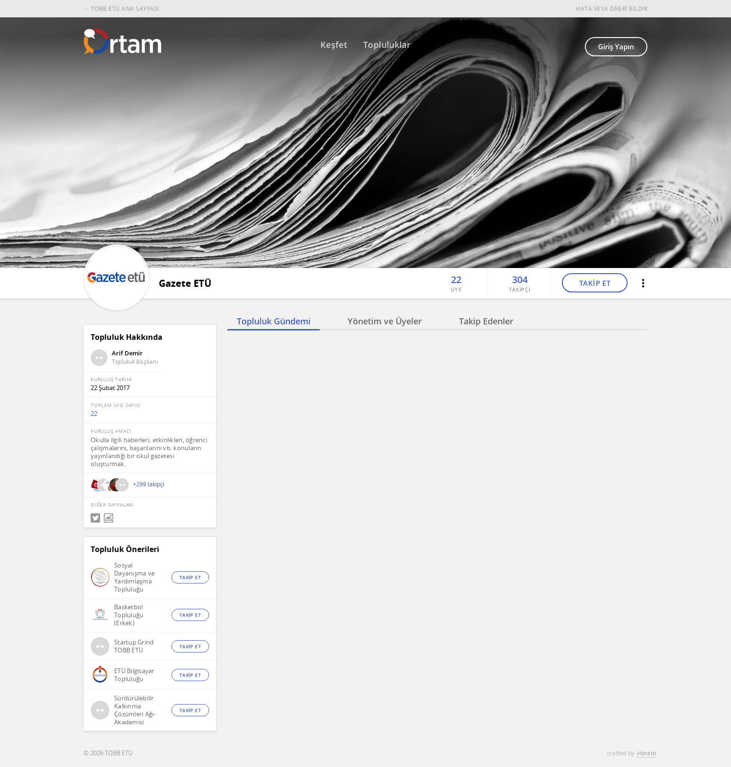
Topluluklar (387, 44)
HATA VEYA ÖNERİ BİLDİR (611, 9)
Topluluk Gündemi (274, 321)
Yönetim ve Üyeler (385, 321)
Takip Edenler (486, 321)
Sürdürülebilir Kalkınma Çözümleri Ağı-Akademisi (135, 710)
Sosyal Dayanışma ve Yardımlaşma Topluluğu (134, 577)
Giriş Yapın (616, 46)
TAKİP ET (595, 283)
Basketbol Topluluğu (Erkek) (128, 615)
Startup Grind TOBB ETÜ (134, 646)
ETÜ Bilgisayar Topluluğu (134, 675)
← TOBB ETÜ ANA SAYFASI (121, 9)
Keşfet (333, 44)
